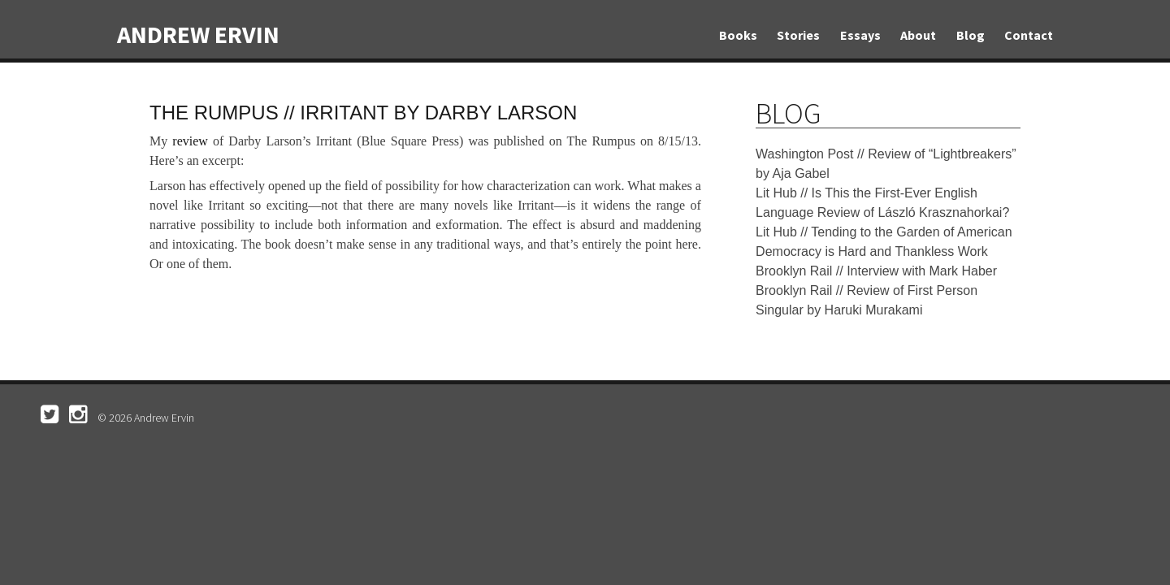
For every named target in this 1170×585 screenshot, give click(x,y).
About (918, 35)
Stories (798, 35)
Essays (860, 35)
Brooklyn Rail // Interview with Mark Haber (876, 271)
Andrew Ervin (198, 34)
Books (738, 35)
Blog (970, 35)
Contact (1028, 35)
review (190, 141)
